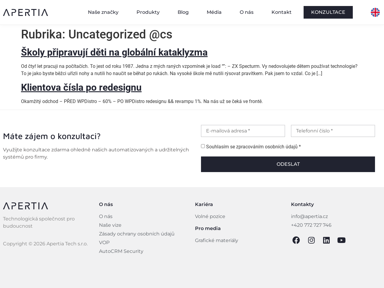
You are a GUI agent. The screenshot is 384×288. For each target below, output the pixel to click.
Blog (183, 12)
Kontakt (282, 12)
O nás (247, 12)
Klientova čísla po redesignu (81, 87)
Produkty (148, 12)
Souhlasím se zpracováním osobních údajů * (253, 146)
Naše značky (103, 12)
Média (214, 12)
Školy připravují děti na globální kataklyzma (114, 52)
